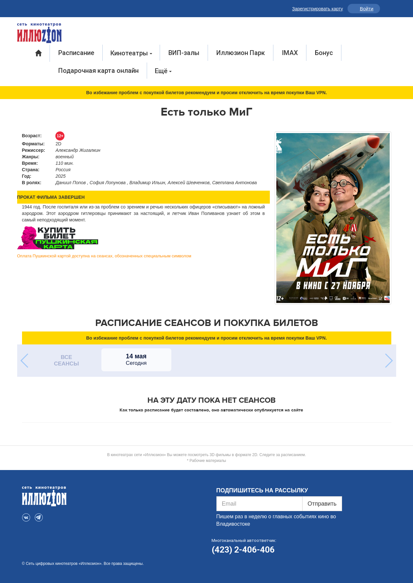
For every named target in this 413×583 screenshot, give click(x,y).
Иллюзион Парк (240, 53)
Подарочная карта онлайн (98, 70)
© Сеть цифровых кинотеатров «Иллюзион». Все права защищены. (83, 563)
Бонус (324, 53)
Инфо (386, 8)
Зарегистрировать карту (317, 8)
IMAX (290, 53)
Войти (366, 8)
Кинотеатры (131, 53)
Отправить (322, 503)
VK (26, 7)
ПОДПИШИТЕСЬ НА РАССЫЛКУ (262, 490)
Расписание (76, 53)
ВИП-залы (184, 53)
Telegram (40, 7)
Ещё (163, 71)
